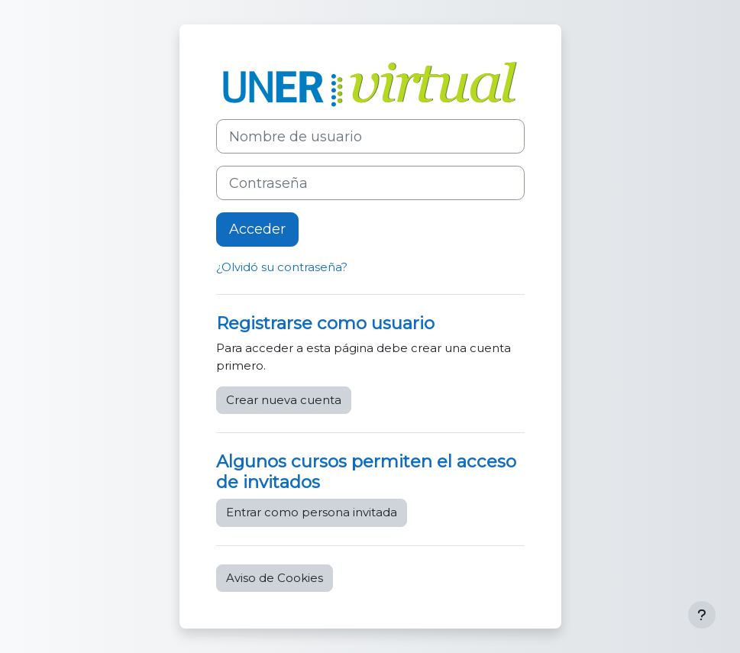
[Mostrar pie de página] (702, 615)
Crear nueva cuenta (283, 400)
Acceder (257, 229)
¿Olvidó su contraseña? (281, 267)
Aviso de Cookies (274, 578)
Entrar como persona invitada (311, 512)
